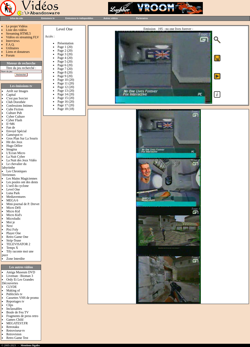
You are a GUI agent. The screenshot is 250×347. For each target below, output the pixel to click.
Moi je (10, 222)
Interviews (13, 41)
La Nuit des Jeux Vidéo (21, 160)
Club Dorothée (16, 102)
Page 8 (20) (64, 72)
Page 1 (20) (64, 47)
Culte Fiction (14, 109)
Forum (10, 55)
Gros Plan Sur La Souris (22, 138)
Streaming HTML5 (18, 33)
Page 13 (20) (65, 90)
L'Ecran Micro (15, 153)
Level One (13, 189)
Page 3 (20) (64, 54)
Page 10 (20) (65, 79)
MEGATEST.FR (17, 323)
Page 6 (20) (64, 65)
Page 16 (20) (65, 101)
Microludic (13, 218)
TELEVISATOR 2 (18, 244)
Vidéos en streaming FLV (22, 37)
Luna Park (13, 193)
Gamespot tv (14, 134)
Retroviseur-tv (15, 330)
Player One (13, 233)
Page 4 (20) (64, 58)
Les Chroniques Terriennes (14, 173)
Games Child (14, 319)
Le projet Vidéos (16, 26)
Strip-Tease (13, 240)
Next (9, 226)
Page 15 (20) (65, 98)
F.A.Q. (10, 44)
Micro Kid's (14, 215)
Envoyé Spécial (16, 131)
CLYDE (11, 286)
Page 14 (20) (65, 94)
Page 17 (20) (65, 105)
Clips (9, 305)
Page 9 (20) (64, 76)
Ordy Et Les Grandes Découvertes (18, 281)
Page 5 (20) (64, 61)
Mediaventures (16, 196)
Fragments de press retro (22, 316)
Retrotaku (12, 327)
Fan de (10, 127)
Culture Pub (14, 113)
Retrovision (13, 334)
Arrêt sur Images (17, 91)
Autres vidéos (110, 18)
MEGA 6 (12, 200)
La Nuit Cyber (15, 156)
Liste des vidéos (16, 30)
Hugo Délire (14, 145)
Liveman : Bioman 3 (19, 276)
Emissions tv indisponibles (79, 18)
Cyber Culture (15, 116)
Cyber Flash (14, 120)
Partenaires (142, 18)
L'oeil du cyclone (17, 185)
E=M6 (10, 124)
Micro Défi (13, 207)
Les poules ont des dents (22, 182)
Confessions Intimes (19, 105)
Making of (13, 290)
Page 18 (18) (65, 109)
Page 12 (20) (65, 87)
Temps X (12, 247)
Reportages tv (15, 301)
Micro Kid (13, 211)
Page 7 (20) (64, 68)
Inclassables (14, 308)
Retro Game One (17, 236)
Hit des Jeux (14, 142)
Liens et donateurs (18, 51)
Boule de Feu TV (17, 312)
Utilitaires (12, 48)
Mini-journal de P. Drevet (22, 204)
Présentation (65, 43)
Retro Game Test (17, 338)
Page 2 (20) (64, 50)
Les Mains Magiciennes (21, 178)
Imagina (11, 149)
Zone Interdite (15, 258)
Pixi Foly (12, 229)
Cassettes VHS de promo (22, 297)
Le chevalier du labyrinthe (14, 165)
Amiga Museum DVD (20, 272)
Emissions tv (48, 18)
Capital (11, 94)
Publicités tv (14, 294)
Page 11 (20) (65, 83)
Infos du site (16, 18)
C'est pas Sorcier (17, 98)
